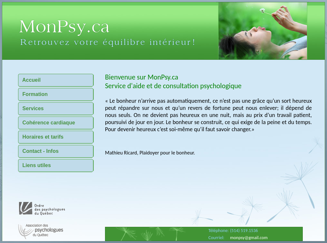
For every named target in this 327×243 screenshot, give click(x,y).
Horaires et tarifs (41, 137)
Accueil (29, 80)
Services (31, 108)
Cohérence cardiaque (46, 122)
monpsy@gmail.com (249, 237)
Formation (33, 94)
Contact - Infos (38, 151)
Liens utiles (34, 165)
